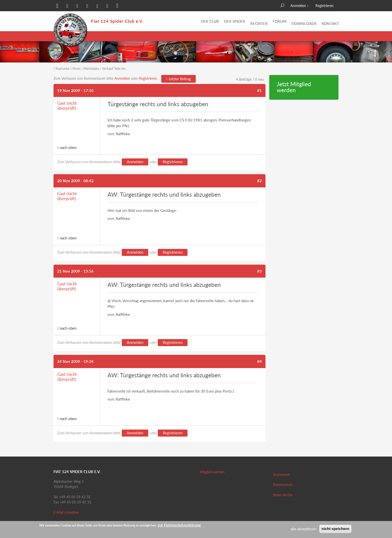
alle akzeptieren (303, 529)
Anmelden (298, 5)
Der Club (210, 21)
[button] (57, 6)
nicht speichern (335, 529)
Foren (76, 68)
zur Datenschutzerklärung (179, 525)
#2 (259, 180)
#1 (259, 90)
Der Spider (234, 21)
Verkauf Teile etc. (114, 68)
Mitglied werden (212, 472)
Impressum (281, 474)
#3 (259, 271)
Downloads (304, 21)
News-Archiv (283, 495)
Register (259, 21)
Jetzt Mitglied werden (294, 87)
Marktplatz (91, 68)
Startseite (63, 68)
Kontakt (330, 21)
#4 (259, 361)
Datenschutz (282, 485)
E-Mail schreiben (66, 512)
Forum (279, 21)
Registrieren (325, 5)
